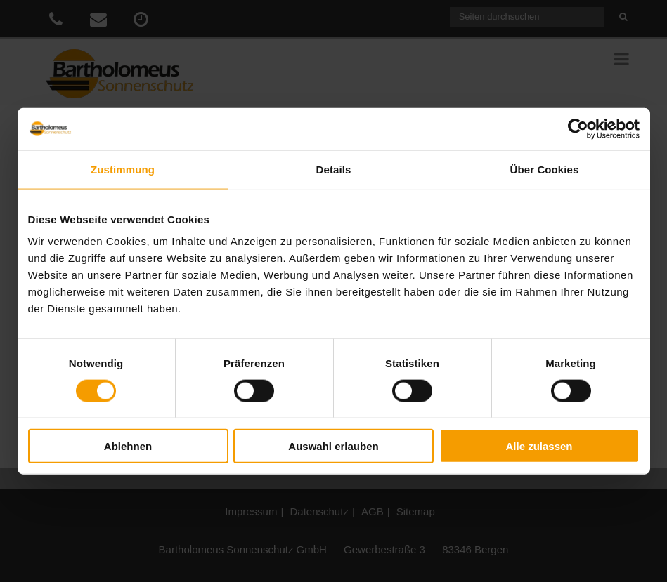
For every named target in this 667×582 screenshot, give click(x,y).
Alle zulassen (538, 446)
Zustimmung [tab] (123, 169)
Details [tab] (333, 169)
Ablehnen (128, 446)
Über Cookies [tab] (544, 169)
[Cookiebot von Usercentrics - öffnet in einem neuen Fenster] (578, 128)
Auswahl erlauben (333, 446)
